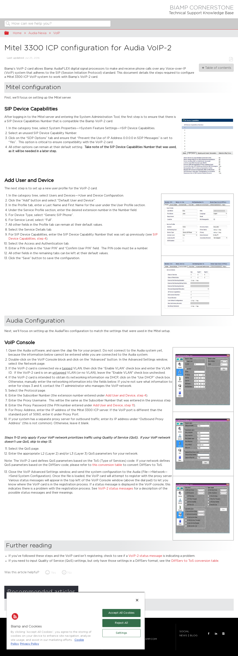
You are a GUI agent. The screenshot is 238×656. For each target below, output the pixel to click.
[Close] (137, 600)
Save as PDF (231, 59)
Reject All (121, 623)
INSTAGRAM (223, 634)
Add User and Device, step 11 (113, 405)
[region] (76, 620)
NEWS (183, 635)
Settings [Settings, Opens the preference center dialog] (121, 633)
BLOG (194, 635)
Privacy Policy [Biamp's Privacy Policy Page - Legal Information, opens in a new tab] (29, 644)
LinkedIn (216, 634)
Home (17, 33)
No (69, 572)
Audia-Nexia (37, 33)
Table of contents (218, 67)
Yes (53, 572)
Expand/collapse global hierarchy (9, 33)
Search (8, 24)
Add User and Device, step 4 (125, 395)
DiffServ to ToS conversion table (194, 560)
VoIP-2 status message (145, 556)
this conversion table (107, 465)
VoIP (56, 33)
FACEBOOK (208, 634)
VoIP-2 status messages (115, 488)
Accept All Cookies (121, 613)
